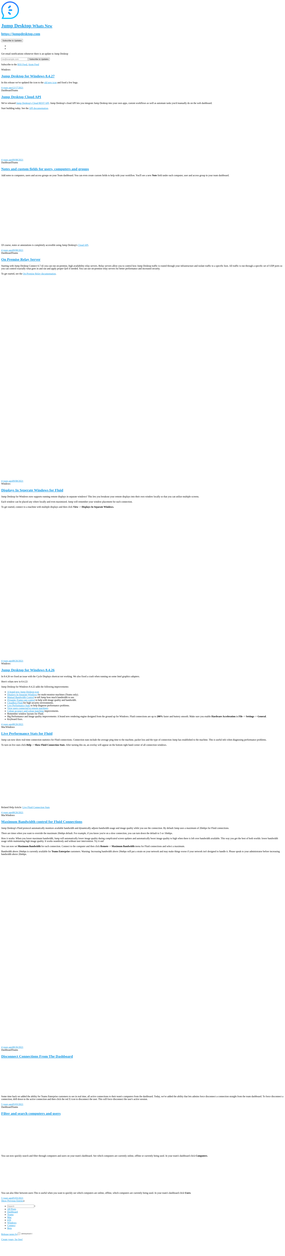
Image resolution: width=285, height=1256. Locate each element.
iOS (9, 1220)
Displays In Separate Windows (22, 694)
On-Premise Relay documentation (39, 273)
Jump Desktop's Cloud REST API (32, 103)
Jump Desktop (26, 25)
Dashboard (12, 1212)
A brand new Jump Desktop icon (23, 692)
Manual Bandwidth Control (20, 697)
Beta (9, 1228)
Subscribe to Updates (12, 40)
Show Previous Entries (13, 1200)
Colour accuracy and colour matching (25, 711)
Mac (9, 1217)
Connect (11, 1225)
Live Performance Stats (18, 705)
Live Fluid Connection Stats (36, 807)
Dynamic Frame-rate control (21, 700)
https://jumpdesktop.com (20, 34)
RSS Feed (22, 64)
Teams (10, 1214)
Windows (12, 1222)
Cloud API (83, 245)
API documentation (38, 108)
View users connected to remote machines (27, 708)
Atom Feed (33, 64)
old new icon (50, 82)
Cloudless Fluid (15, 702)
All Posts (11, 1209)
